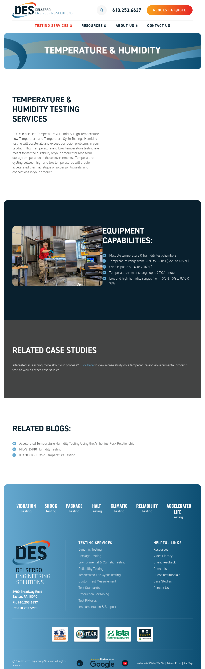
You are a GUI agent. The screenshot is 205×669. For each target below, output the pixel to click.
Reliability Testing (91, 569)
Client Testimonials (167, 575)
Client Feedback (165, 562)
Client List (161, 569)
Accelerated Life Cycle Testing (99, 575)
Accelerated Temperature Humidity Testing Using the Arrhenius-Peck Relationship (77, 443)
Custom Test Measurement (97, 581)
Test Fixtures (87, 600)
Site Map (188, 663)
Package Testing (89, 556)
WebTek (161, 663)
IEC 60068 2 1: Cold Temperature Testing (47, 455)
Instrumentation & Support (97, 607)
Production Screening (93, 594)
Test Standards (89, 588)
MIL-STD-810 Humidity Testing (40, 449)
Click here (86, 365)
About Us (125, 25)
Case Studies (163, 581)
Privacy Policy (174, 663)
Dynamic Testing (90, 549)
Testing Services (51, 25)
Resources (91, 25)
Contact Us (158, 25)
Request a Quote (169, 10)
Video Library (163, 556)
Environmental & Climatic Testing (102, 562)
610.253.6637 (126, 10)
